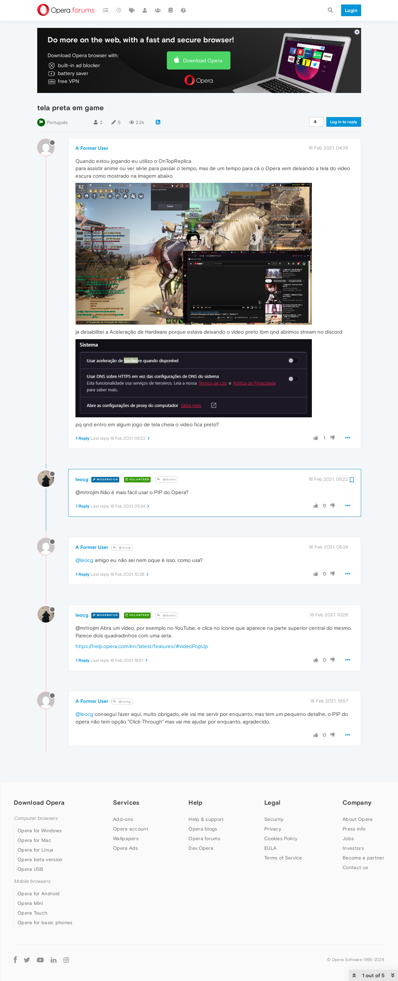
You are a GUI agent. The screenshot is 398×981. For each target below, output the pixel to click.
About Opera (358, 819)
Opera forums (204, 838)
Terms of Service (283, 857)
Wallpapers (126, 838)
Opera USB (30, 869)
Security (273, 819)
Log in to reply (343, 121)
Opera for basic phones (45, 922)
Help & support (206, 819)
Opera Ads (125, 848)
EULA (270, 848)
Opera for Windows (40, 830)
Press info (354, 829)
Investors (353, 848)
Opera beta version (40, 859)
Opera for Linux (35, 850)
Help (195, 802)
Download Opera (202, 60)
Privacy (272, 829)
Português (57, 122)
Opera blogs (202, 829)
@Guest (166, 479)
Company (357, 802)
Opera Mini (30, 903)
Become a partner (363, 857)
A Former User (91, 148)
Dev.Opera (200, 848)
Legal (272, 802)
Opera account (130, 829)
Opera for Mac (34, 840)
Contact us (355, 867)
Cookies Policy (280, 838)
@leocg (122, 547)
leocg (81, 479)
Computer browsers (36, 818)
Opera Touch (32, 913)
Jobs (348, 838)
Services (126, 802)
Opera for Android (39, 893)
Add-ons (123, 819)
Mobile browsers (32, 881)
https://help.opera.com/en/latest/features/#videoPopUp (141, 646)
